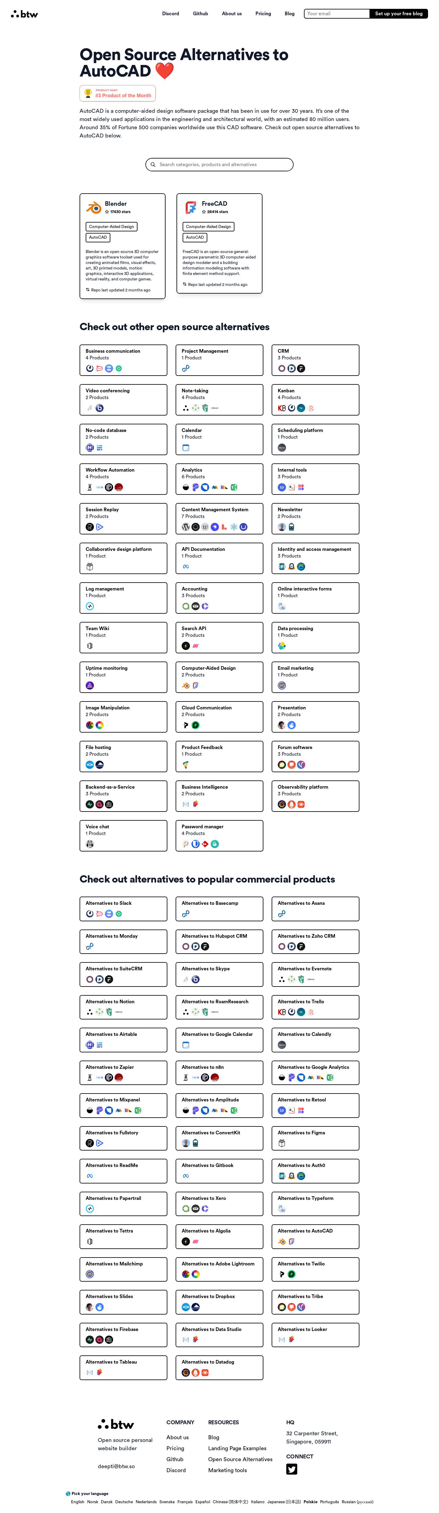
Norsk (92, 1502)
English (77, 1502)
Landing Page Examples (237, 1448)
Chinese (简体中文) (230, 1502)
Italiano (258, 1502)
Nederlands (146, 1502)
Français (185, 1502)
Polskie (310, 1502)
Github (200, 13)
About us (232, 13)
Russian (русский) (357, 1502)
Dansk (106, 1502)
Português (329, 1502)
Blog (289, 13)
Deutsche (124, 1502)
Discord (170, 13)
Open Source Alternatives (240, 1459)
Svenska (167, 1502)
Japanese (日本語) (284, 1502)
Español (202, 1502)
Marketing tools (227, 1470)
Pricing (263, 13)
